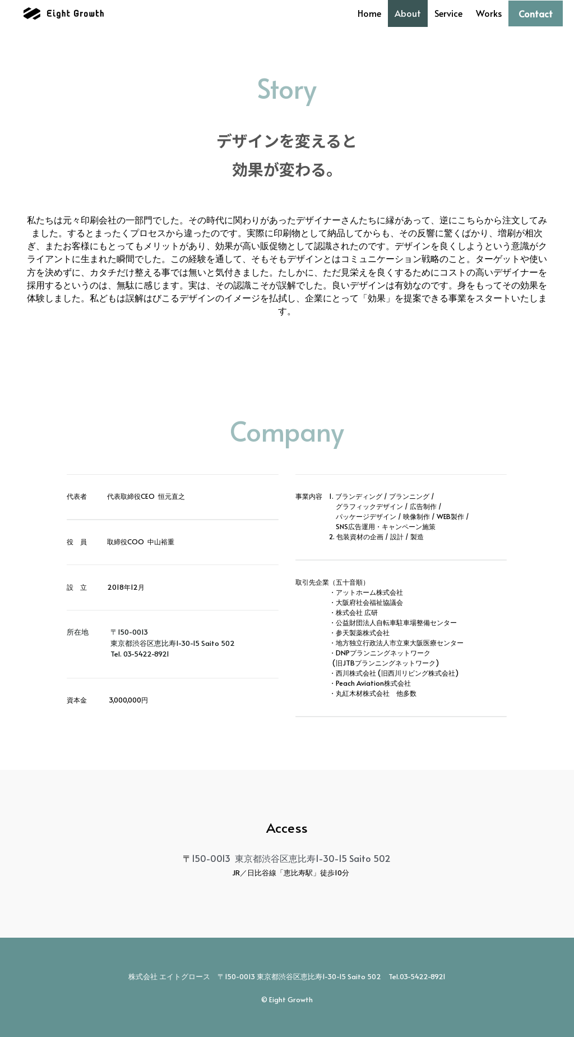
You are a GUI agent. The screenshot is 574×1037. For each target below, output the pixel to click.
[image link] (62, 12)
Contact (536, 13)
